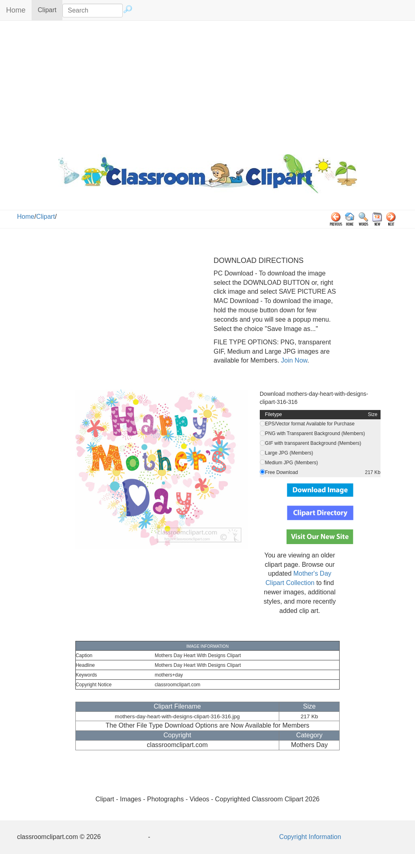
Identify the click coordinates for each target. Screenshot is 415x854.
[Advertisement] (207, 85)
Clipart (50, 9)
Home (16, 10)
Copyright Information (310, 836)
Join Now (293, 360)
